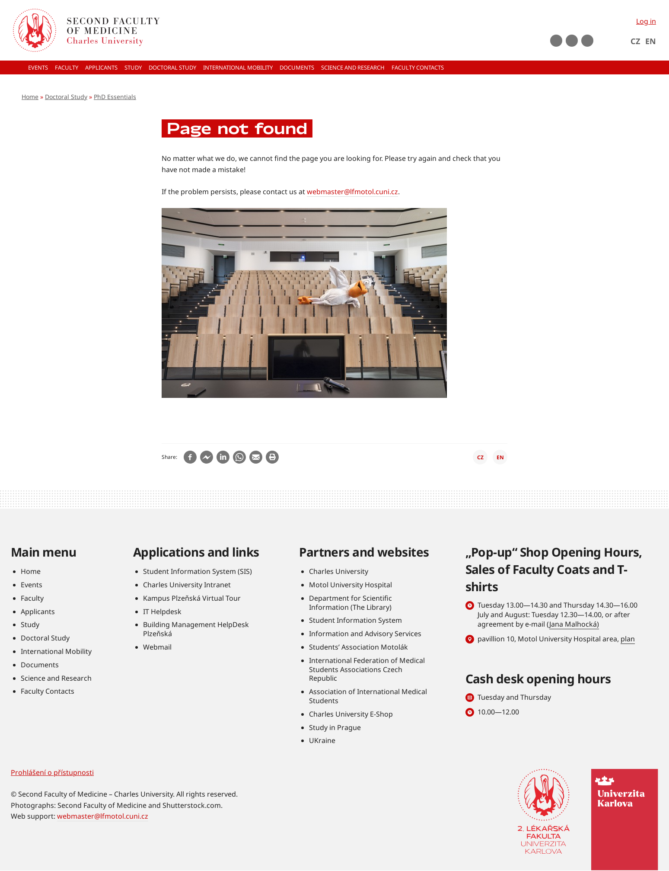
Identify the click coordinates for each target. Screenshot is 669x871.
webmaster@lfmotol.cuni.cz (352, 191)
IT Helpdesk (162, 611)
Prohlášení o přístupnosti (52, 772)
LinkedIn (587, 41)
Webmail (157, 647)
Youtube (556, 41)
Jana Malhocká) (574, 624)
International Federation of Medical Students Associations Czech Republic (367, 669)
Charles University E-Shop (351, 714)
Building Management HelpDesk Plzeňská (196, 629)
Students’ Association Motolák (358, 647)
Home (30, 97)
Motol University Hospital (350, 584)
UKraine (322, 740)
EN (650, 41)
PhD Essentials (115, 97)
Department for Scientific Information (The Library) (350, 602)
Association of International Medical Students (368, 696)
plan (628, 639)
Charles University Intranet (187, 584)
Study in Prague (335, 727)
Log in (646, 21)
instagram (572, 41)
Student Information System (355, 620)
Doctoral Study (66, 97)
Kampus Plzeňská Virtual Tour (192, 598)
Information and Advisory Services (365, 633)
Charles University (338, 571)
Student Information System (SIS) (197, 571)
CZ (635, 41)
